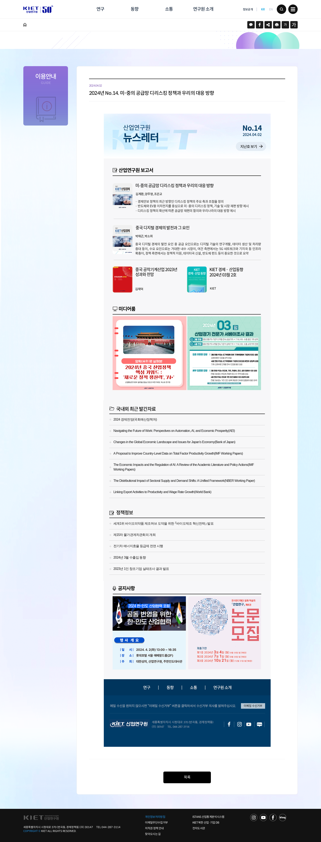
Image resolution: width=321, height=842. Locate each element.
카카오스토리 (251, 24)
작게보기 (285, 24)
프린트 (276, 24)
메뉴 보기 (293, 9)
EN (271, 9)
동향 (134, 9)
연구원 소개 (203, 9)
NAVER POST (282, 817)
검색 (281, 9)
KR (263, 9)
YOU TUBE (263, 817)
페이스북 (259, 24)
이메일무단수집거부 (156, 822)
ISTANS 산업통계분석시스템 (208, 817)
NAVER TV (253, 817)
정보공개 (248, 9)
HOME (25, 25)
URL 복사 (268, 24)
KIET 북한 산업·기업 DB (205, 822)
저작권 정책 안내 (154, 828)
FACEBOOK (273, 817)
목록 (187, 777)
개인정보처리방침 (155, 817)
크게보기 (294, 24)
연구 (100, 9)
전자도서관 (198, 828)
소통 (169, 9)
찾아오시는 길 (152, 834)
